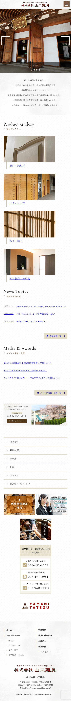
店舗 (12, 467)
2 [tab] (34, 70)
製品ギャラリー (13, 635)
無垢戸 (11, 641)
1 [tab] (31, 70)
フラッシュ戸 (14, 645)
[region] (35, 41)
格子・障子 (13, 650)
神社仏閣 (14, 450)
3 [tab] (37, 70)
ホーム (9, 630)
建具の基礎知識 (45, 635)
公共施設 (14, 442)
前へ (5, 40)
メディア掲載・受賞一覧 (51, 392)
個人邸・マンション (20, 483)
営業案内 (42, 630)
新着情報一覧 (56, 336)
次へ (65, 40)
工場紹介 (42, 641)
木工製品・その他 (16, 655)
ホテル (13, 458)
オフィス (14, 475)
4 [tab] (39, 70)
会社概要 (42, 647)
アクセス (44, 652)
